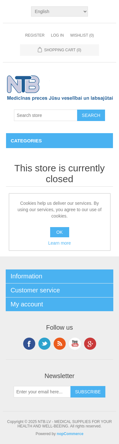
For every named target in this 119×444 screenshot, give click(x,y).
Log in (57, 35)
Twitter (44, 344)
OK (59, 232)
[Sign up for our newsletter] (42, 391)
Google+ (90, 344)
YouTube (75, 344)
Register (34, 35)
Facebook (29, 344)
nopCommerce (70, 434)
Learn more (59, 243)
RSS (60, 344)
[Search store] (45, 115)
